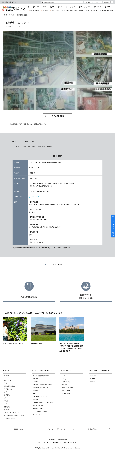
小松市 (26, 141)
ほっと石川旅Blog (9, 386)
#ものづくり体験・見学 (38, 146)
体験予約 (52, 7)
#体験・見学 (27, 146)
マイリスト (109, 7)
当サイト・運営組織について (41, 376)
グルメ (67, 7)
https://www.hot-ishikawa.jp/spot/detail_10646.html (43, 331)
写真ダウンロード (38, 405)
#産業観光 (49, 146)
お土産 (73, 7)
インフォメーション (9, 419)
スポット (44, 7)
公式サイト (35, 196)
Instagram (65, 379)
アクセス (88, 7)
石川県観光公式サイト (13, 8)
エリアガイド (55, 10)
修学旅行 (35, 391)
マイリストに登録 (58, 116)
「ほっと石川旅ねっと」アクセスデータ (43, 402)
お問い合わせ (92, 429)
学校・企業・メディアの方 (91, 2)
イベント (60, 7)
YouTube (64, 385)
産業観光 (35, 399)
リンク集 (35, 382)
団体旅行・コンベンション (40, 396)
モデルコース (36, 7)
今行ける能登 (35, 10)
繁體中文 (92, 379)
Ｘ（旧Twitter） (66, 382)
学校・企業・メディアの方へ (40, 388)
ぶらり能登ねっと (92, 10)
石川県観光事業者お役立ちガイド (42, 385)
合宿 (34, 394)
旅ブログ (45, 10)
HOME (5, 15)
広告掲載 (35, 379)
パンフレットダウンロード (11, 413)
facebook (65, 376)
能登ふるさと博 (66, 391)
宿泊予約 (80, 7)
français (92, 382)
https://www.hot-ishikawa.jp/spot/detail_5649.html (71, 334)
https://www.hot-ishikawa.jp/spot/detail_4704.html (15, 331)
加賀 (33, 141)
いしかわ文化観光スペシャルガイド (73, 10)
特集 (28, 7)
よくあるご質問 (97, 7)
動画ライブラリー (38, 408)
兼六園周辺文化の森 (107, 10)
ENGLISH (93, 376)
